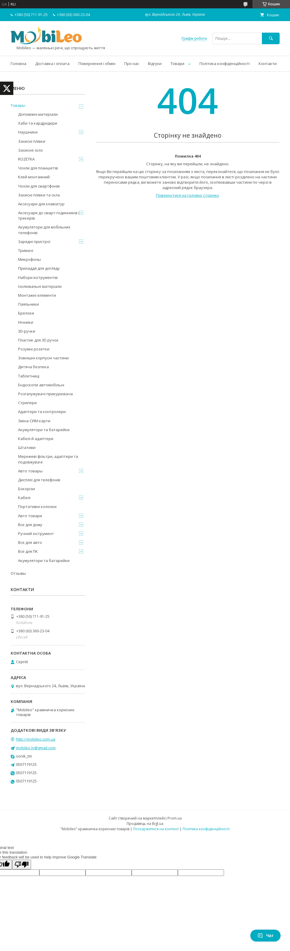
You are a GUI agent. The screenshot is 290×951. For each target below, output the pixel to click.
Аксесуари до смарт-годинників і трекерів (48, 215)
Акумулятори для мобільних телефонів (44, 229)
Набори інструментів (38, 277)
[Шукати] (271, 38)
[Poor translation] (21, 864)
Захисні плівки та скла (39, 195)
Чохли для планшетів (38, 168)
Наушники (28, 132)
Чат (265, 935)
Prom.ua (174, 818)
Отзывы (18, 573)
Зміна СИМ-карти (34, 420)
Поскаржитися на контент (156, 828)
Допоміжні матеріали (38, 114)
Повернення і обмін (96, 63)
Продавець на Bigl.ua (145, 823)
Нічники (25, 322)
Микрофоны (29, 259)
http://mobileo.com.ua (35, 739)
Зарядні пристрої (34, 241)
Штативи (27, 447)
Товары (18, 105)
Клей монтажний (34, 177)
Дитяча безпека (33, 366)
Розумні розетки (33, 349)
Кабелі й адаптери (35, 438)
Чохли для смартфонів (39, 186)
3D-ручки (26, 331)
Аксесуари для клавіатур (41, 204)
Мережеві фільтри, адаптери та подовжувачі (48, 459)
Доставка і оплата (52, 63)
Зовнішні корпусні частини (43, 358)
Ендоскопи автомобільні (41, 385)
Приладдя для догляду (39, 268)
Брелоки (26, 313)
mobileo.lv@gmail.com (36, 747)
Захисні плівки (31, 141)
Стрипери (27, 402)
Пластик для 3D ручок (38, 340)
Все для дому (30, 524)
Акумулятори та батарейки (44, 429)
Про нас (131, 63)
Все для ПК (28, 551)
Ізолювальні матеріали (40, 286)
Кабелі (24, 497)
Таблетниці (28, 376)
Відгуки (155, 63)
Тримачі (25, 250)
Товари (177, 63)
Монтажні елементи (37, 295)
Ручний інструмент (36, 533)
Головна (18, 63)
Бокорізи (26, 488)
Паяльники (28, 304)
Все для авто (30, 542)
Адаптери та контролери (42, 411)
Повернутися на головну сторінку (187, 195)
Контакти (268, 63)
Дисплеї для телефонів (39, 479)
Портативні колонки (37, 506)
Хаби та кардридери (37, 123)
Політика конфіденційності (224, 63)
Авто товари (30, 515)
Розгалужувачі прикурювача (45, 393)
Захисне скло (30, 150)
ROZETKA (26, 159)
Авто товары (30, 471)
